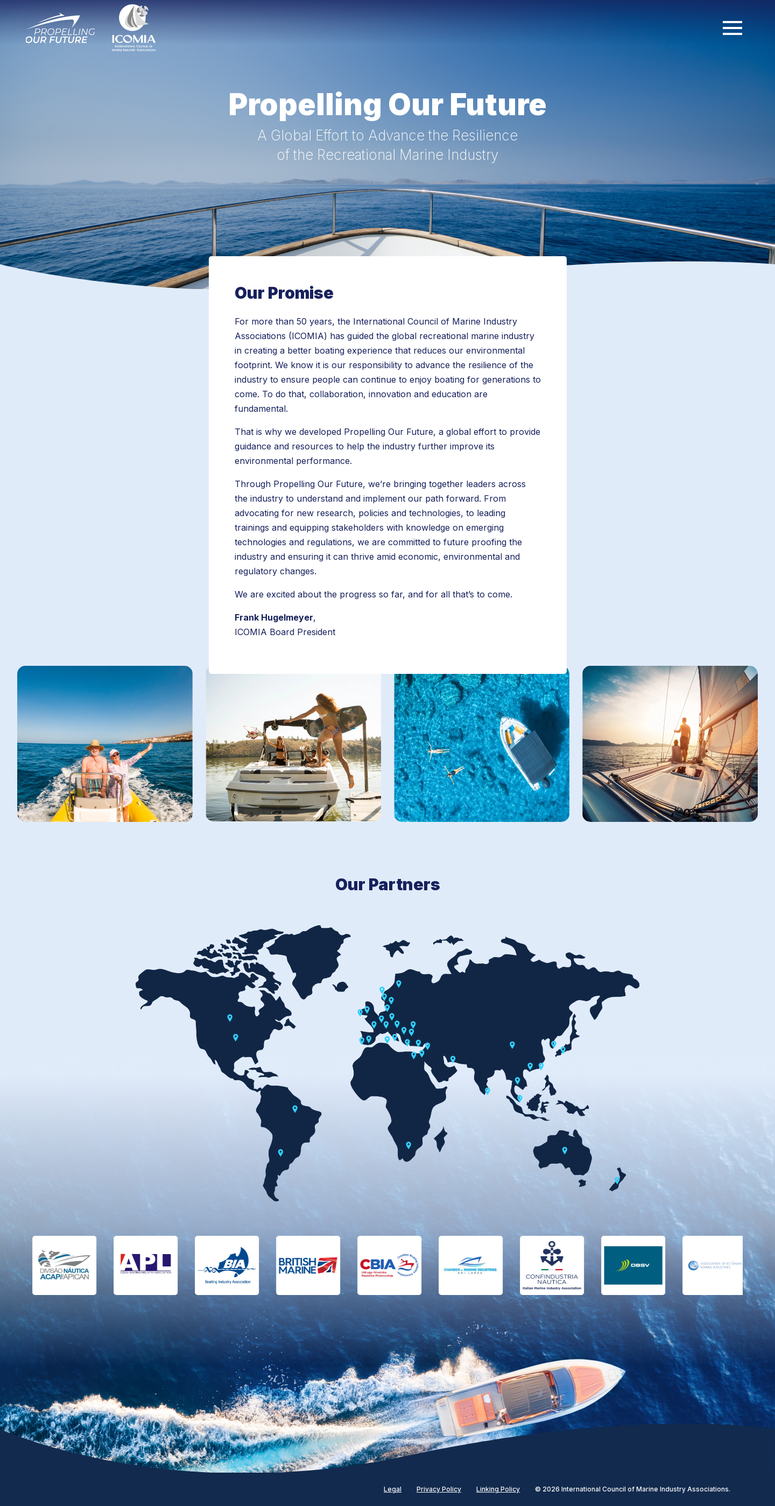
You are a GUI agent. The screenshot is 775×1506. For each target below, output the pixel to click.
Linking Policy (498, 1489)
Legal (392, 1489)
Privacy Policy (439, 1489)
